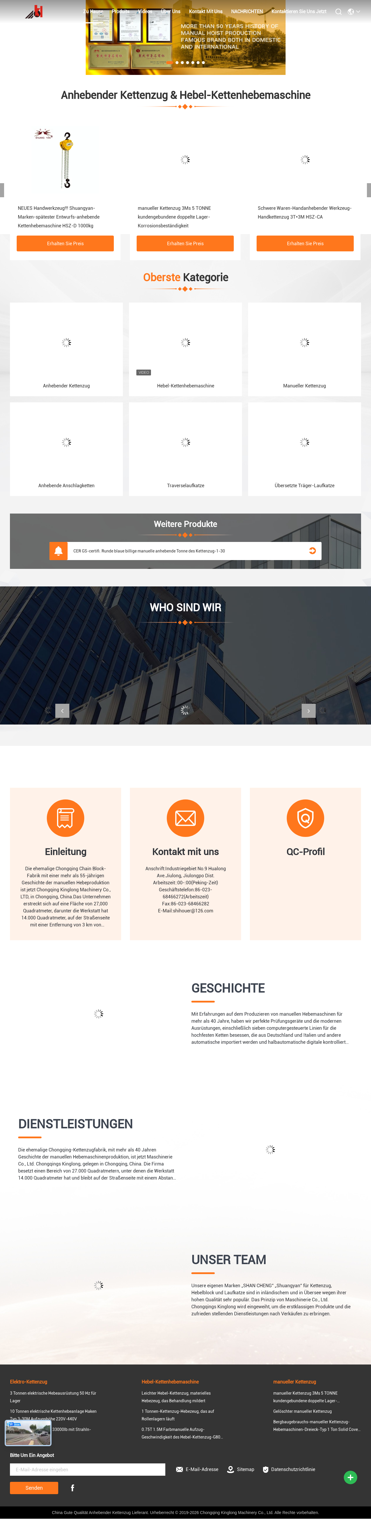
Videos (145, 11)
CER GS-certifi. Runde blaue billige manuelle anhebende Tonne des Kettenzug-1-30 (149, 551)
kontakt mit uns (205, 11)
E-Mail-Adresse (197, 1469)
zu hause (93, 11)
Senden (34, 1488)
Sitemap (240, 1469)
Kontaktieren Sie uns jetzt (299, 11)
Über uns (170, 11)
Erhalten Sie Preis (65, 243)
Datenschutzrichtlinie (289, 1469)
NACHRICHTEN (247, 11)
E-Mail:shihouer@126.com (185, 911)
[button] (62, 711)
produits (120, 11)
